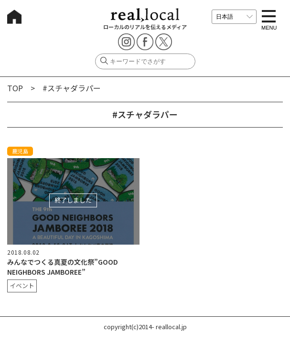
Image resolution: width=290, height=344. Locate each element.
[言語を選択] (234, 17)
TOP (15, 88)
